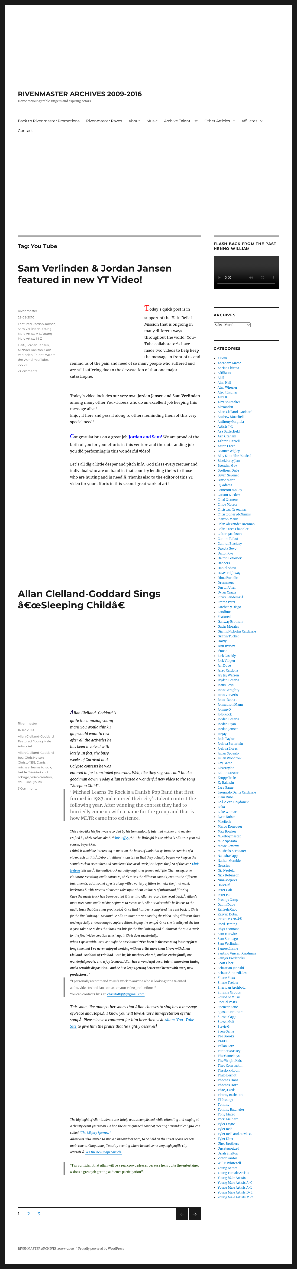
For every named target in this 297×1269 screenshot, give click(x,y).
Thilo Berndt (227, 1075)
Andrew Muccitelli (231, 417)
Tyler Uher (225, 1139)
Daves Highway (229, 573)
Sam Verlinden (29, 329)
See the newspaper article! (103, 1152)
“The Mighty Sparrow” (95, 1133)
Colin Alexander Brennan (236, 524)
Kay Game (225, 763)
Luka (221, 807)
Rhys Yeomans (228, 929)
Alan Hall (224, 383)
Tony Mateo (226, 1114)
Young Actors (228, 1168)
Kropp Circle (227, 778)
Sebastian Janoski (231, 968)
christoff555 (122, 838)
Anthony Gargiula (231, 422)
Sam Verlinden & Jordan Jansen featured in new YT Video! (95, 273)
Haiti (21, 345)
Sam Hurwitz (227, 934)
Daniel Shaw (227, 568)
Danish (42, 762)
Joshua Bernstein (230, 744)
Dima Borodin (228, 578)
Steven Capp (227, 1017)
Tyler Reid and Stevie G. (235, 1134)
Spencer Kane (228, 1007)
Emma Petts (226, 602)
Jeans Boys (226, 685)
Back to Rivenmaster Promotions (49, 121)
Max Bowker (227, 831)
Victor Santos (228, 1158)
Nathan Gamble (229, 861)
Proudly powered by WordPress (101, 1249)
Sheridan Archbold (231, 988)
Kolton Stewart (229, 773)
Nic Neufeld (226, 870)
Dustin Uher (227, 588)
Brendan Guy (227, 466)
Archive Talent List (181, 121)
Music (152, 121)
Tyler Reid (225, 1129)
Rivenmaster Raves (104, 121)
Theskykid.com (229, 1070)
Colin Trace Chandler (233, 529)
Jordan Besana (228, 719)
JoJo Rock (225, 714)
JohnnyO (224, 710)
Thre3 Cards (227, 1090)
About (134, 121)
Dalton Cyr (225, 553)
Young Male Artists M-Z (235, 1197)
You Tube (41, 359)
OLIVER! (224, 885)
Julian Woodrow (229, 758)
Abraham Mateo (229, 363)
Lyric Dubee (226, 817)
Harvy (222, 641)
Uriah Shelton (228, 1153)
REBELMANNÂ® (230, 919)
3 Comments (27, 788)
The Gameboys (229, 1056)
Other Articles (217, 121)
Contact (25, 130)
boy (20, 757)
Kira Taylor (226, 768)
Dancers (224, 563)
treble (22, 772)
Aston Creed (227, 446)
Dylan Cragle (227, 592)
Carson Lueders (229, 495)
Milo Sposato (227, 841)
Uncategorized (228, 1149)
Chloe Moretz (227, 505)
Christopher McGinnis (234, 514)
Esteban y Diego (229, 607)
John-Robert (227, 700)
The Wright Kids (230, 1061)
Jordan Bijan (227, 724)
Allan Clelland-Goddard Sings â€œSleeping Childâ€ (89, 599)
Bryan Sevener (228, 475)
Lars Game (225, 788)
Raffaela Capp (227, 910)
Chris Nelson (34, 757)
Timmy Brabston (230, 1095)
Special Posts (227, 1002)
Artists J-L (225, 427)
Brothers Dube (228, 470)
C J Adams (225, 485)
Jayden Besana (228, 680)
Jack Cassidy (227, 656)
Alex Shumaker (229, 402)
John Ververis (228, 695)
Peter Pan (225, 895)
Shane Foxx (226, 978)
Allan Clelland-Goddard (36, 736)
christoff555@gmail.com (126, 994)
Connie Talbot (228, 539)
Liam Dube (225, 797)
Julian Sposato (228, 753)
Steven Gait (226, 1022)
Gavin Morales (228, 627)
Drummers (226, 583)
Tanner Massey (229, 1051)
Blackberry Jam (229, 461)
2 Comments (27, 371)
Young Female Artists (233, 1173)
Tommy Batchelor (231, 1110)
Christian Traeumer (232, 510)
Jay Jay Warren (228, 675)
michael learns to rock (34, 767)
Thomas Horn (228, 1085)
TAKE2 (223, 1041)
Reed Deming (227, 924)
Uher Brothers (228, 1144)
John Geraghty (228, 690)
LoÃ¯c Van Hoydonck (233, 802)
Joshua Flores (228, 749)
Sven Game (226, 1031)
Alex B (222, 397)
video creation (41, 777)
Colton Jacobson (230, 534)
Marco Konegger (230, 827)
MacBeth (224, 822)
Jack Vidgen (226, 661)
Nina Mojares (227, 880)
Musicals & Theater (232, 851)
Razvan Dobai (228, 914)
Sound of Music (229, 997)
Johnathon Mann (230, 705)
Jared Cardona (228, 670)
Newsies (224, 866)
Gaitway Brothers (230, 622)
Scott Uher (225, 963)
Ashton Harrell (229, 441)
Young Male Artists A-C (235, 1183)
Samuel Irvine (228, 949)
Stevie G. (224, 1027)
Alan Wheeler (227, 388)
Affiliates (249, 121)
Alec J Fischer (228, 392)
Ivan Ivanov (226, 646)
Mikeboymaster (229, 836)
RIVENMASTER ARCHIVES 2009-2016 (80, 94)
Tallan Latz (226, 1046)
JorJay (222, 734)
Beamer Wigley (229, 451)
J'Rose (222, 651)
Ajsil (221, 378)
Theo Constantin (230, 1066)
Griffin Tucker (228, 636)
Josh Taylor (226, 739)
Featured (25, 324)
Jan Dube (224, 666)
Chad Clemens (228, 500)
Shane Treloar (228, 983)
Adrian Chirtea (228, 368)
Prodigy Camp (228, 900)
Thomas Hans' (229, 1080)
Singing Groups (229, 992)
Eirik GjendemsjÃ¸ (231, 597)
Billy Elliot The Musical (234, 456)
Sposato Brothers (230, 1012)
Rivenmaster (27, 311)
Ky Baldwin (226, 783)
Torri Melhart (228, 1119)
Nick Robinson (228, 875)
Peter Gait (225, 890)
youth (22, 364)
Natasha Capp (228, 856)
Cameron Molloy (230, 490)
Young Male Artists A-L (235, 1188)
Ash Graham (227, 436)
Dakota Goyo (227, 549)
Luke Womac (227, 812)
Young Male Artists (232, 1178)
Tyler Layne (226, 1124)
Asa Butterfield (229, 431)
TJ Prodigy (225, 1100)
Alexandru (225, 407)
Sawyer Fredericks (231, 958)
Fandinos (225, 612)
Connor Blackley (230, 544)
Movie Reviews (228, 846)
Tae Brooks (226, 1036)
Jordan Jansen (44, 324)
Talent (39, 355)
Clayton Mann (228, 519)
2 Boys (222, 358)
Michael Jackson (30, 350)
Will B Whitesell (229, 1163)
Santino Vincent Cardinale (237, 953)
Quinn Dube (226, 905)
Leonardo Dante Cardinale (237, 792)
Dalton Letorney (230, 558)
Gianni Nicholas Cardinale (237, 631)
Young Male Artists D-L (235, 1192)
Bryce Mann (227, 480)
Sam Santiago (228, 939)
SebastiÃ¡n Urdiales (232, 973)
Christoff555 (26, 762)
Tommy (223, 1105)
